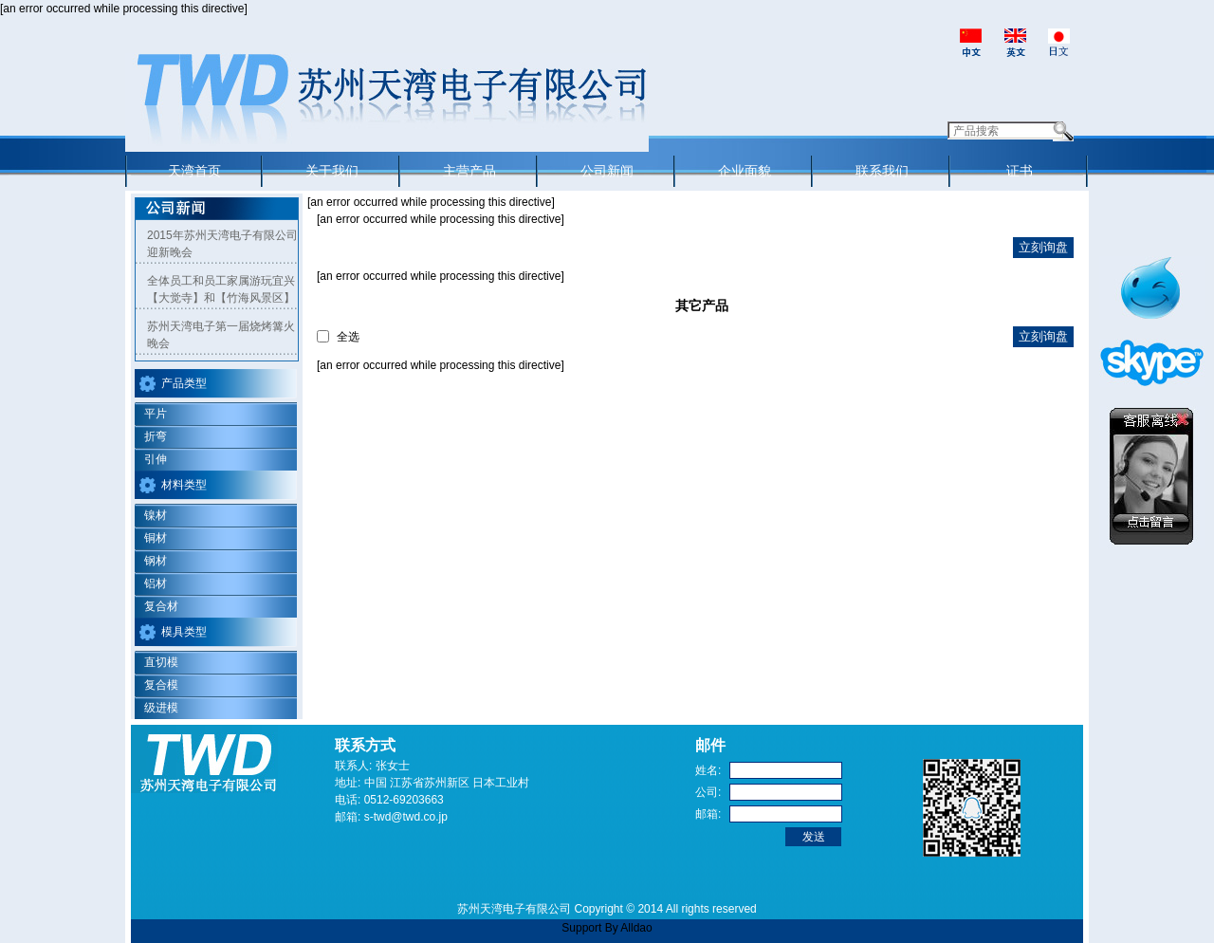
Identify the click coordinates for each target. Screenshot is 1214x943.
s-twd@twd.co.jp (406, 816)
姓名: (708, 770)
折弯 (155, 436)
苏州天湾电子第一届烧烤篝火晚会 (221, 335)
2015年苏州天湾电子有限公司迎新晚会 (222, 244)
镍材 (155, 515)
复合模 (161, 685)
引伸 (155, 459)
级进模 (161, 707)
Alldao (636, 927)
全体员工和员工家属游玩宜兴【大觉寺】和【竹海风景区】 (221, 289)
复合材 (161, 606)
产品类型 (184, 383)
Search (1063, 131)
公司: (708, 792)
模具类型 (184, 631)
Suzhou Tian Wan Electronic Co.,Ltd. (387, 102)
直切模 (161, 662)
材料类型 (184, 484)
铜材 (155, 538)
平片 (155, 413)
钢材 (155, 560)
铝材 (155, 583)
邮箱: (708, 814)
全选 (348, 336)
